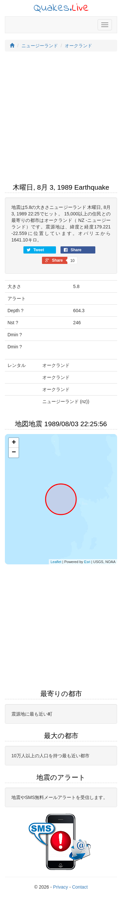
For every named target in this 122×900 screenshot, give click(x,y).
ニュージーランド (39, 45)
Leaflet (55, 562)
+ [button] (14, 443)
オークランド (78, 45)
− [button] (14, 452)
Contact (80, 887)
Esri (87, 562)
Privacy (60, 887)
